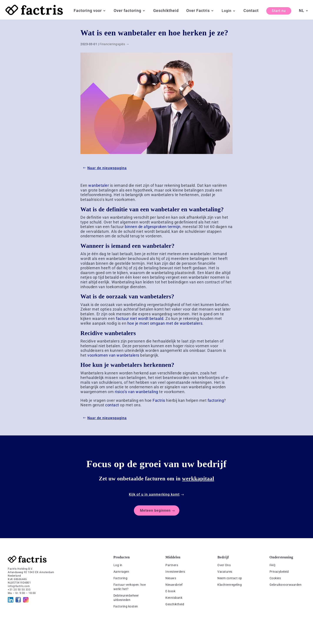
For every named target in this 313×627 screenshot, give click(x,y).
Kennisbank (173, 597)
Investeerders (175, 571)
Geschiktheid (166, 11)
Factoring (120, 578)
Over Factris (198, 11)
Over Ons (224, 565)
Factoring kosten (125, 606)
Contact (251, 11)
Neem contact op (229, 578)
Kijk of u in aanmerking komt (154, 494)
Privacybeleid (279, 571)
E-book (170, 591)
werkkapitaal (198, 478)
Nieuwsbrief (174, 584)
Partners (171, 565)
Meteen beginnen (155, 510)
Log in (117, 565)
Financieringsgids (112, 44)
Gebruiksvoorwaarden (286, 584)
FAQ (273, 565)
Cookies (275, 578)
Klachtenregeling (229, 584)
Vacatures (224, 571)
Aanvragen (121, 571)
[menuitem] (304, 14)
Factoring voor (88, 11)
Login (226, 11)
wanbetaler (98, 185)
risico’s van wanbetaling (136, 391)
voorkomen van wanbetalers (113, 355)
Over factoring (127, 11)
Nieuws (170, 578)
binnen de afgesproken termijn (153, 226)
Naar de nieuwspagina (107, 168)
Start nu (279, 11)
